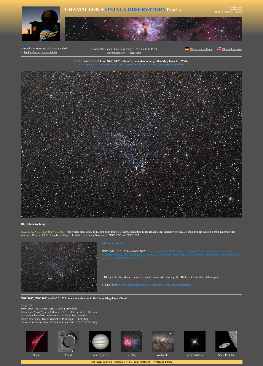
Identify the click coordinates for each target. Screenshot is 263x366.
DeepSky (131, 355)
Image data (135, 52)
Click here (111, 284)
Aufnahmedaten (116, 52)
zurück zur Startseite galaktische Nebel (45, 48)
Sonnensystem (100, 355)
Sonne (36, 355)
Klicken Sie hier (113, 277)
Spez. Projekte (226, 355)
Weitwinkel (163, 355)
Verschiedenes (195, 355)
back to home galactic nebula (40, 52)
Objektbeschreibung (201, 49)
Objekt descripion (232, 49)
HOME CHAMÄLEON (228, 11)
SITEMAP (236, 8)
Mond (68, 355)
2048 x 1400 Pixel (146, 48)
